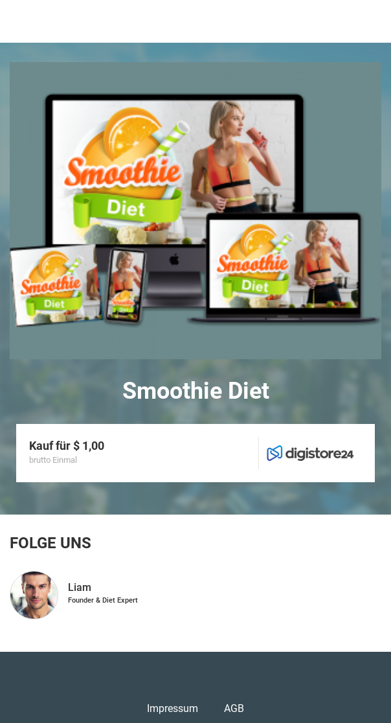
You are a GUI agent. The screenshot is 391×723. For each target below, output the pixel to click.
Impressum (172, 708)
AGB (234, 708)
